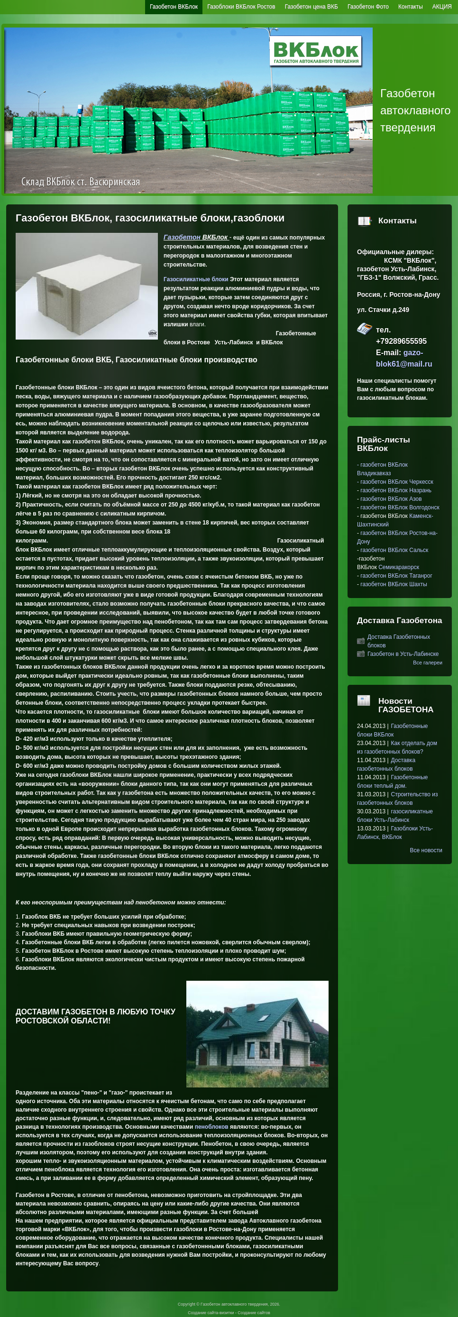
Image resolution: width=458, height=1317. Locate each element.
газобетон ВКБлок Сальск (394, 550)
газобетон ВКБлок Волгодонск (399, 507)
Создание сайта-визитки (211, 1312)
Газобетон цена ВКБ (311, 6)
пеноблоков (212, 1127)
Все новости (426, 850)
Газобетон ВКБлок (174, 6)
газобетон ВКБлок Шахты (393, 584)
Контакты (410, 6)
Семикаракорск (398, 567)
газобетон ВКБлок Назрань (395, 490)
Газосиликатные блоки (196, 279)
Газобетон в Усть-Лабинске (403, 654)
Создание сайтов (254, 1312)
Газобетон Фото (368, 6)
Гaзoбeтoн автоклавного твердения (415, 110)
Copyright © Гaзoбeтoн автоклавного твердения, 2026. (229, 1304)
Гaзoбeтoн (182, 237)
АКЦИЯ (442, 6)
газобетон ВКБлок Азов (390, 499)
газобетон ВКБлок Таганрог (396, 575)
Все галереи (427, 662)
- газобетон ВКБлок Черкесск (395, 482)
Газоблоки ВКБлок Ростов (241, 6)
